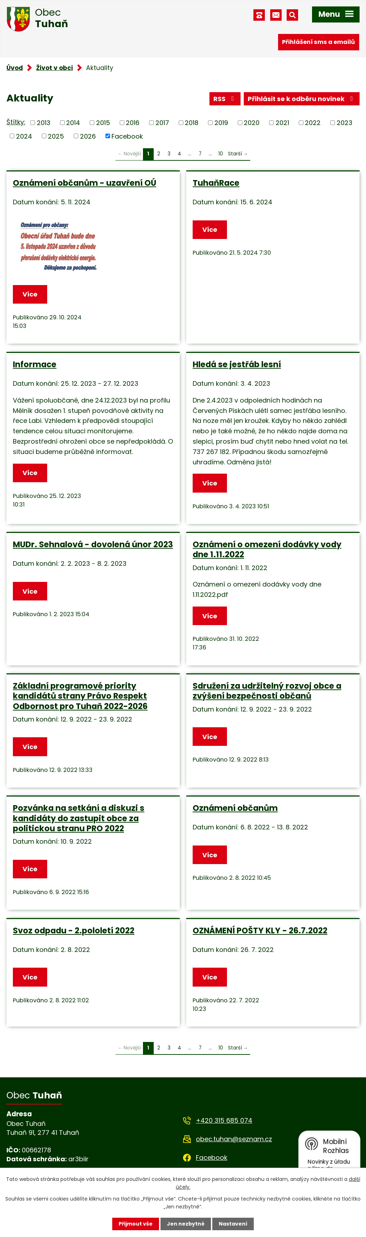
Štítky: (15, 122)
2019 (221, 122)
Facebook (127, 135)
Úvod (14, 68)
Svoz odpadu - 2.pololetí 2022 (73, 930)
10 (220, 153)
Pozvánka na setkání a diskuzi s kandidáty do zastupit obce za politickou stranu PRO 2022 (78, 818)
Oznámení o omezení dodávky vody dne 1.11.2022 (267, 549)
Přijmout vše (136, 1223)
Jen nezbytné (185, 1223)
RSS (225, 98)
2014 (73, 122)
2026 (88, 135)
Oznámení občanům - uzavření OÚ (84, 183)
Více (30, 294)
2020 (251, 122)
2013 (43, 122)
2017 (162, 122)
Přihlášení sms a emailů (318, 42)
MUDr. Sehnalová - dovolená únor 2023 (93, 544)
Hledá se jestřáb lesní (237, 364)
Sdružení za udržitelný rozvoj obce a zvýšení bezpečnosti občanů (267, 691)
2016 (132, 122)
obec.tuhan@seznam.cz (234, 1138)
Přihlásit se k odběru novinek (302, 98)
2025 (56, 135)
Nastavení (233, 1223)
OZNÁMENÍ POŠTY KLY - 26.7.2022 (260, 930)
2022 (313, 122)
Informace (34, 364)
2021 (282, 122)
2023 (344, 122)
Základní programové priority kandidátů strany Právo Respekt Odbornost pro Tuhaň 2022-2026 (80, 696)
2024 (24, 135)
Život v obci (54, 68)
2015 (103, 122)
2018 (191, 122)
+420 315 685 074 (224, 1120)
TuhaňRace (216, 183)
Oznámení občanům (235, 808)
